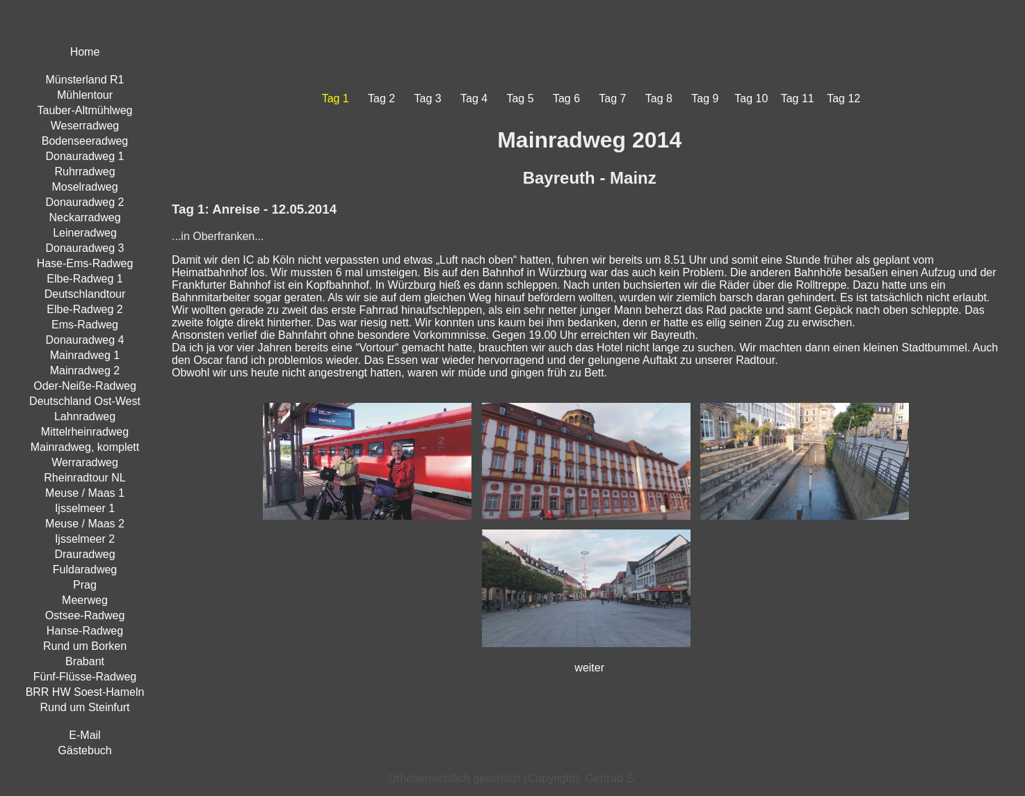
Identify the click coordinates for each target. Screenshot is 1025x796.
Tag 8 (658, 98)
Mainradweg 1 (85, 355)
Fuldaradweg (85, 569)
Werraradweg (84, 462)
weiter (589, 668)
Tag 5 (519, 98)
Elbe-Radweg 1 (84, 279)
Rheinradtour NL (84, 478)
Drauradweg (84, 554)
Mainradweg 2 (85, 370)
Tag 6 (566, 98)
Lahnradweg (84, 416)
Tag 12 (843, 98)
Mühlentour (85, 95)
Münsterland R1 (85, 80)
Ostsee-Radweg (85, 615)
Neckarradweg (84, 217)
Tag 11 (797, 98)
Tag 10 (751, 98)
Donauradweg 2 (85, 202)
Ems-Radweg (84, 325)
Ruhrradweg (84, 171)
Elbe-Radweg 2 (84, 309)
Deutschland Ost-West (84, 401)
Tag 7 (612, 98)
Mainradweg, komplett (85, 447)
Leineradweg (85, 233)
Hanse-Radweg (85, 631)
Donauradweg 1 (85, 156)
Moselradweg (84, 187)
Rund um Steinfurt (85, 707)
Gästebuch (84, 750)
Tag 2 (381, 98)
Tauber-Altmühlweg (85, 110)
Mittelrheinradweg (85, 432)
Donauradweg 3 (85, 248)
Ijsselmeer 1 (85, 508)
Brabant (84, 661)
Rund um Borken (85, 646)
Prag (85, 585)
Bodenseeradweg (85, 141)
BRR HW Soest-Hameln (85, 692)
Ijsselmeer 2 (85, 539)
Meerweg (85, 600)
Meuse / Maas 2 (84, 524)
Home (85, 52)
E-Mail (84, 735)
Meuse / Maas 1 (84, 493)
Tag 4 (473, 98)
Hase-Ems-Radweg (85, 263)
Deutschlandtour (85, 294)
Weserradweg (85, 126)
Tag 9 (704, 98)
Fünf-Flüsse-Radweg (85, 677)
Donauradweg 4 (85, 340)
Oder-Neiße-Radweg (84, 386)
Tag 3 (428, 98)
